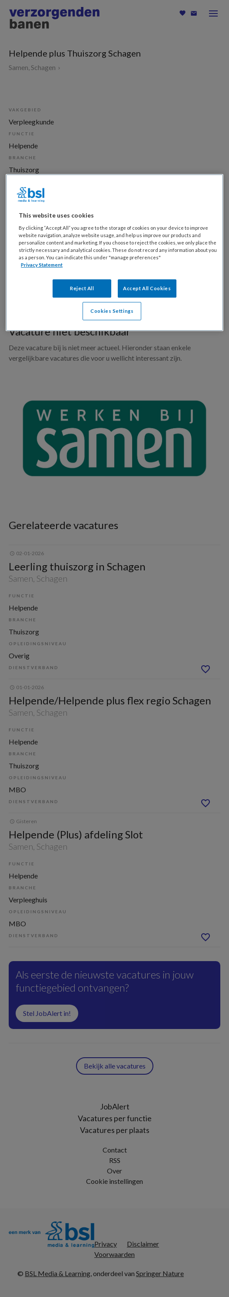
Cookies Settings (111, 311)
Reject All (82, 288)
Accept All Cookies (147, 288)
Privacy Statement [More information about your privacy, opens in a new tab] (42, 265)
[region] (114, 252)
